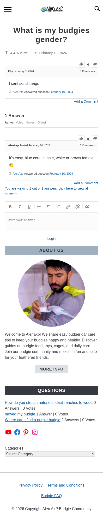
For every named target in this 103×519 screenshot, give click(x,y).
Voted (19, 122)
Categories (14, 448)
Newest (30, 122)
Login (51, 239)
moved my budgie (20, 414)
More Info (52, 369)
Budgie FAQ (51, 496)
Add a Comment (86, 101)
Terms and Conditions (66, 485)
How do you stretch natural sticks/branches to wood (49, 403)
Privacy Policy (30, 485)
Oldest (42, 122)
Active (9, 122)
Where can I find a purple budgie (32, 420)
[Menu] (7, 10)
